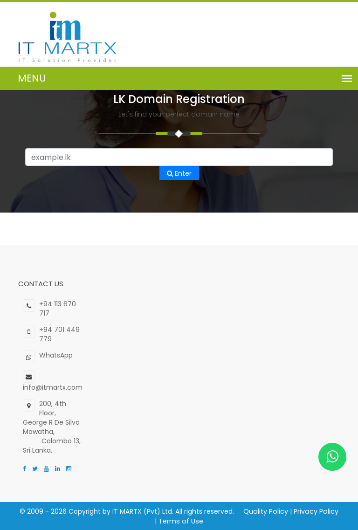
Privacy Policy (314, 511)
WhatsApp (56, 355)
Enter (179, 173)
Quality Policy (264, 511)
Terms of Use (179, 520)
